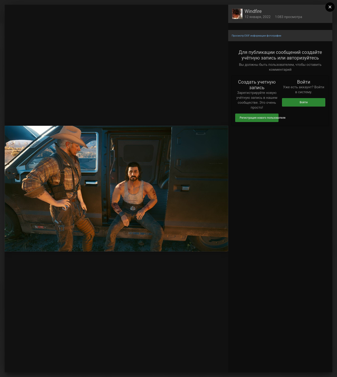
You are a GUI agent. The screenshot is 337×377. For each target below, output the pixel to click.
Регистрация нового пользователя (259, 117)
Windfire (253, 11)
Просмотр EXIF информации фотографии (256, 35)
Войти (304, 102)
